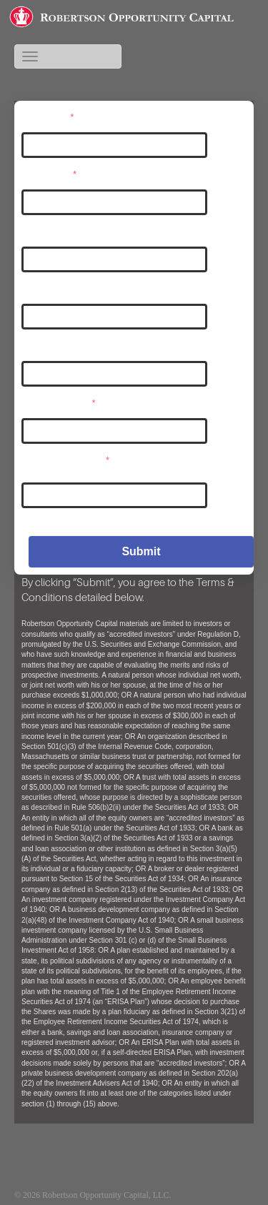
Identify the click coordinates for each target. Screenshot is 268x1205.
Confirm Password (65, 459)
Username (47, 116)
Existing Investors (210, 1195)
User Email (49, 173)
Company (42, 345)
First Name (45, 231)
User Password (58, 402)
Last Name (45, 288)
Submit (140, 551)
